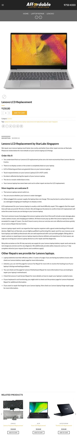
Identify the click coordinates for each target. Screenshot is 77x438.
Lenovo (50, 14)
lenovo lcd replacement (37, 122)
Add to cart (19, 113)
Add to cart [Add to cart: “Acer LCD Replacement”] (38, 432)
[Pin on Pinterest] (17, 126)
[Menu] (3, 5)
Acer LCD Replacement (38, 425)
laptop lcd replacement (11, 122)
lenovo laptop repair (24, 122)
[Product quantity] (6, 113)
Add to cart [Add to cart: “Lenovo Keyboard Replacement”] (13, 432)
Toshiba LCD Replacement (64, 425)
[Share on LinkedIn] (21, 126)
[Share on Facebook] (7, 126)
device (9, 180)
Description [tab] (6, 138)
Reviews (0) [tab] (16, 138)
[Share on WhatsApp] (3, 126)
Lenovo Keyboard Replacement (13, 425)
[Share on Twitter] (10, 126)
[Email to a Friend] (14, 126)
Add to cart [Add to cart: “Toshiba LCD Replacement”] (64, 432)
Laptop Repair (37, 14)
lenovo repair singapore (51, 122)
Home (26, 14)
